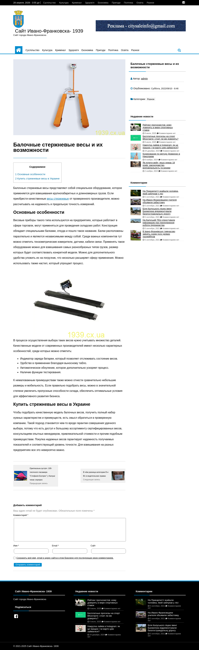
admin (144, 78)
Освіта (140, 2)
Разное (150, 2)
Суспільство (49, 2)
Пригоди (116, 2)
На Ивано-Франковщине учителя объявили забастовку (160, 201)
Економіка (103, 2)
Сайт (93, 546)
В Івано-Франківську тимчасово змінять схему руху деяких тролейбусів (159, 234)
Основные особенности (30, 174)
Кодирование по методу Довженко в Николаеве (161, 155)
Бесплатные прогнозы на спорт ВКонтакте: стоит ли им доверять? (160, 137)
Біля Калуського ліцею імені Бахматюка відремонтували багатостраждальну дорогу (157, 211)
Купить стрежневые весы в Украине (37, 178)
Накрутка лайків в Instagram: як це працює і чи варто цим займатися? (160, 146)
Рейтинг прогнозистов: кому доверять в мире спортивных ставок (158, 127)
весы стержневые (58, 198)
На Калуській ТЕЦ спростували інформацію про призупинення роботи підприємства (159, 222)
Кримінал (77, 2)
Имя (16, 546)
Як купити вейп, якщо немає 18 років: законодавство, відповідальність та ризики (159, 165)
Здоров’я (89, 2)
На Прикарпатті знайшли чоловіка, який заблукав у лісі (161, 192)
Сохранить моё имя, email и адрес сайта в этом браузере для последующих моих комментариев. (64, 558)
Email (55, 546)
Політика (128, 2)
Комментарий (20, 515)
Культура (63, 2)
